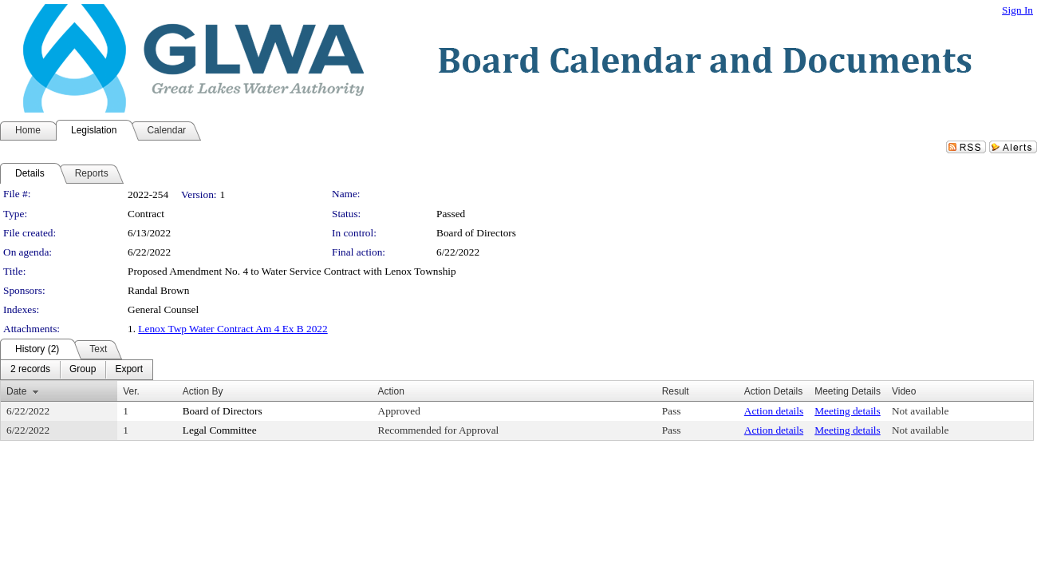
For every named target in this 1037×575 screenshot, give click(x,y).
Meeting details (847, 411)
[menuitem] (30, 369)
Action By (203, 391)
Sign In (1017, 10)
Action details (773, 411)
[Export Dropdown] (128, 369)
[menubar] (76, 369)
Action (391, 391)
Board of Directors (476, 233)
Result (675, 391)
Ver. (131, 391)
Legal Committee (220, 430)
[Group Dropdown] (82, 369)
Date (16, 391)
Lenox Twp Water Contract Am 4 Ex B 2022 (232, 329)
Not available (920, 411)
